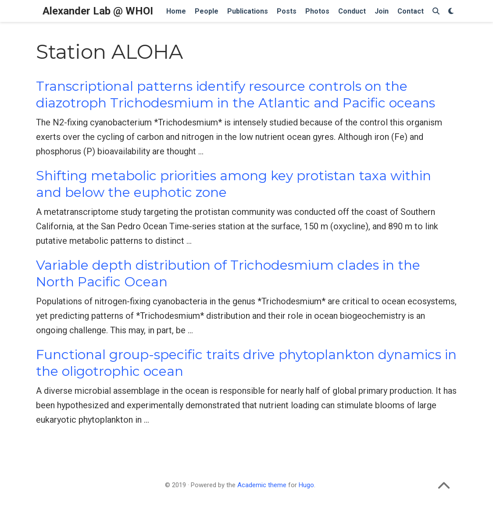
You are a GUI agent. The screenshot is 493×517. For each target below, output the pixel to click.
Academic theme (261, 485)
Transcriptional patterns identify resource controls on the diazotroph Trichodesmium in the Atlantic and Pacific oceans (235, 94)
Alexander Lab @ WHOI (98, 11)
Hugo (306, 485)
